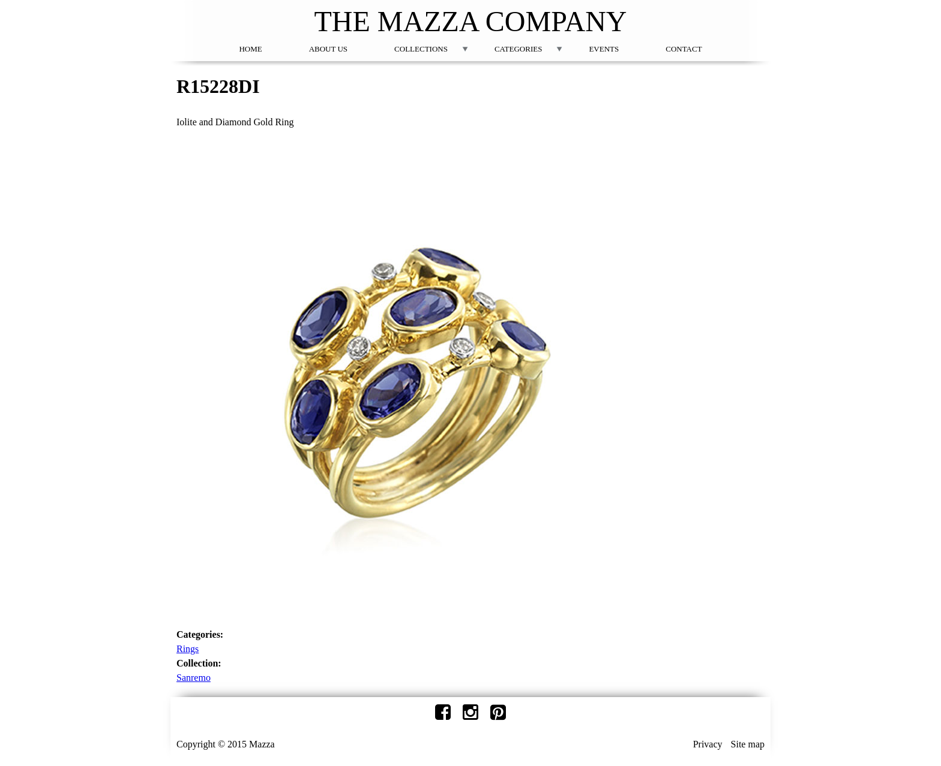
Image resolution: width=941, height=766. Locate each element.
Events (604, 48)
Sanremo (193, 677)
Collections (421, 48)
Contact (684, 48)
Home (250, 48)
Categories (518, 48)
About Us (328, 48)
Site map (748, 744)
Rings (187, 649)
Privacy (708, 744)
